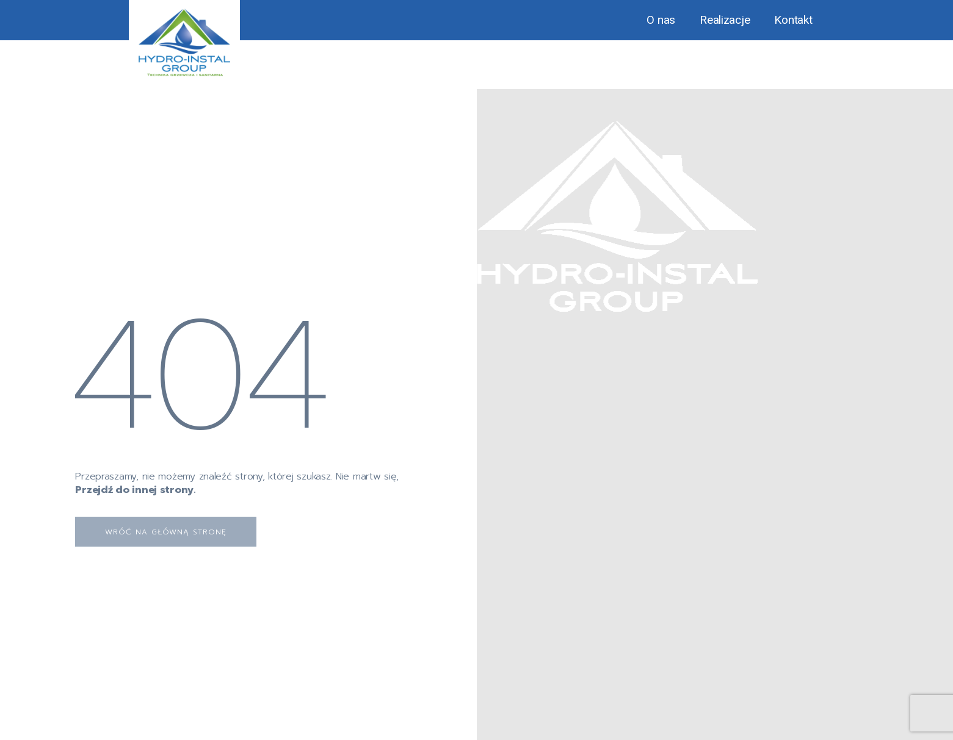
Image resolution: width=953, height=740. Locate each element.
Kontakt (793, 20)
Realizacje (725, 20)
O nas (661, 20)
